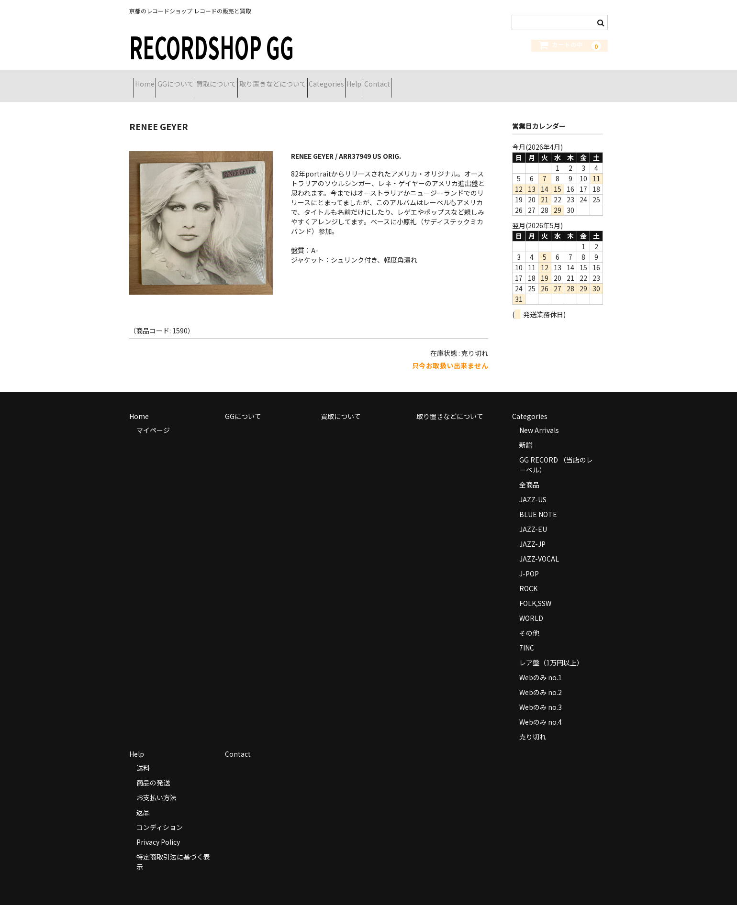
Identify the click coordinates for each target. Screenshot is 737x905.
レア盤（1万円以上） (551, 650)
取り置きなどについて (327, 80)
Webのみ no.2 (540, 680)
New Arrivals (539, 418)
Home (149, 80)
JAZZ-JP (532, 532)
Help (443, 80)
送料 (143, 756)
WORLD (531, 606)
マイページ (153, 418)
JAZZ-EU (533, 517)
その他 (529, 621)
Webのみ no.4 (540, 710)
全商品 (529, 472)
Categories (398, 80)
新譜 (526, 433)
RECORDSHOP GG (211, 46)
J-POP (529, 561)
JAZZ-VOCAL (539, 547)
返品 (143, 800)
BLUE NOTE (538, 502)
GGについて (197, 80)
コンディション (159, 815)
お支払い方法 (156, 785)
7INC (526, 635)
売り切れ (532, 724)
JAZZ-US (533, 487)
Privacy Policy (158, 830)
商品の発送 (153, 770)
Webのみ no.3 (540, 695)
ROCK (528, 576)
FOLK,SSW (535, 591)
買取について (254, 80)
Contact (483, 80)
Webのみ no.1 (540, 665)
